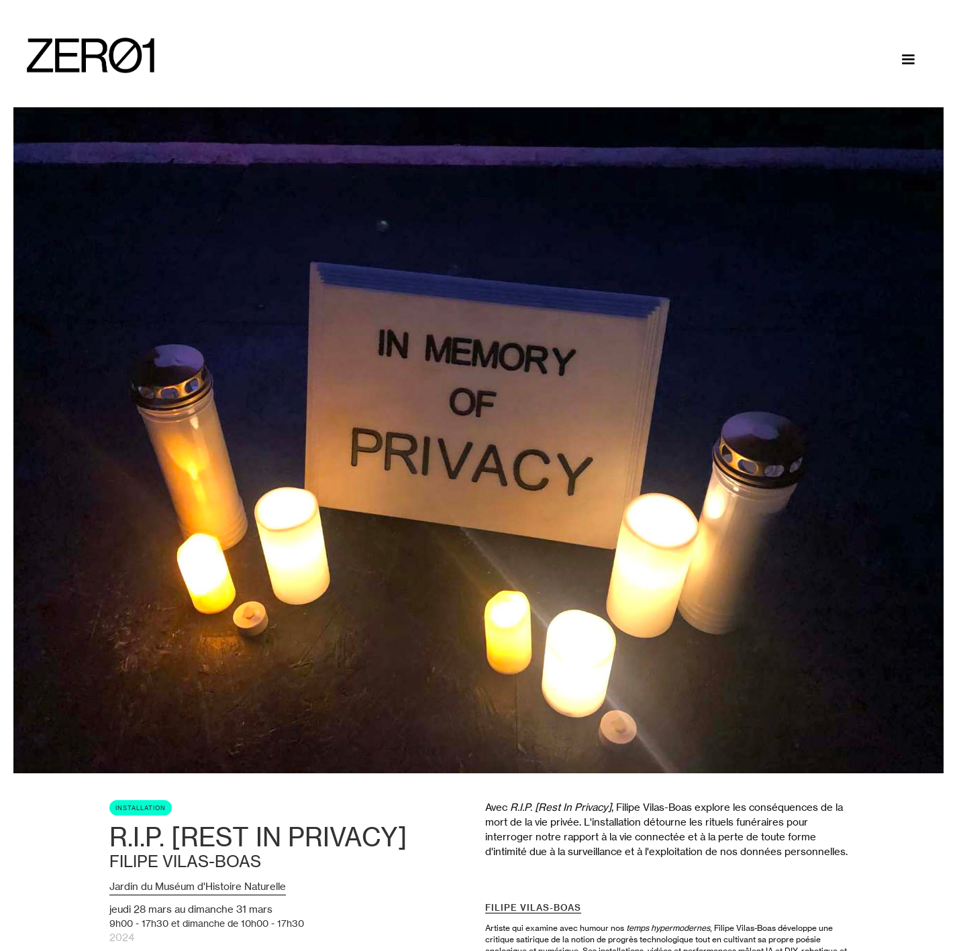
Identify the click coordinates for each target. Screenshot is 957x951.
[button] (908, 60)
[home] (90, 55)
